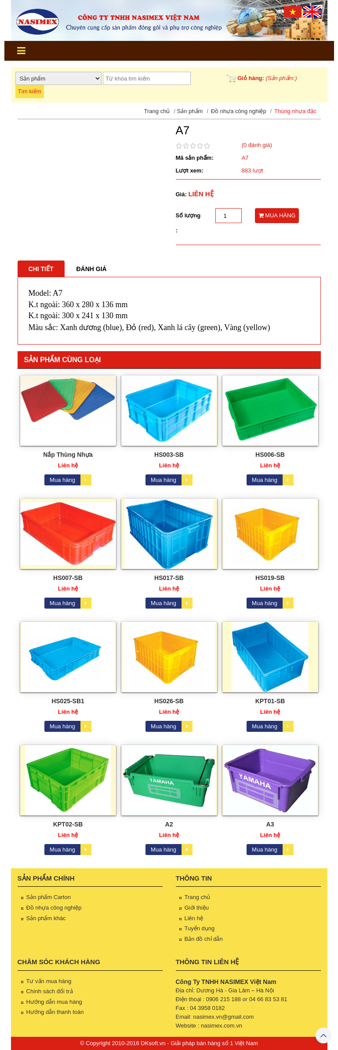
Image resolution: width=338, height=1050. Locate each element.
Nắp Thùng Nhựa (68, 454)
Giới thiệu (197, 907)
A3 (270, 824)
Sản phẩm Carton (48, 897)
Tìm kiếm (29, 91)
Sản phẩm (190, 111)
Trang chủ (157, 111)
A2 (169, 824)
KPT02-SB (68, 824)
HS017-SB (169, 577)
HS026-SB (169, 701)
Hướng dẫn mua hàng (54, 1002)
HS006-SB (270, 454)
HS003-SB (169, 454)
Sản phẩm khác (46, 918)
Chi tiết (41, 268)
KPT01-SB (270, 701)
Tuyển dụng (200, 928)
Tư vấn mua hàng (49, 981)
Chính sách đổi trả (49, 991)
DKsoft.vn (153, 1043)
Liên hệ (194, 918)
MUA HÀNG (277, 215)
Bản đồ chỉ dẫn (204, 939)
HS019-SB (270, 577)
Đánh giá (91, 268)
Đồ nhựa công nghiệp (238, 111)
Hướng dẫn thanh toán (55, 1012)
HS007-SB (68, 577)
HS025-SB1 (67, 701)
